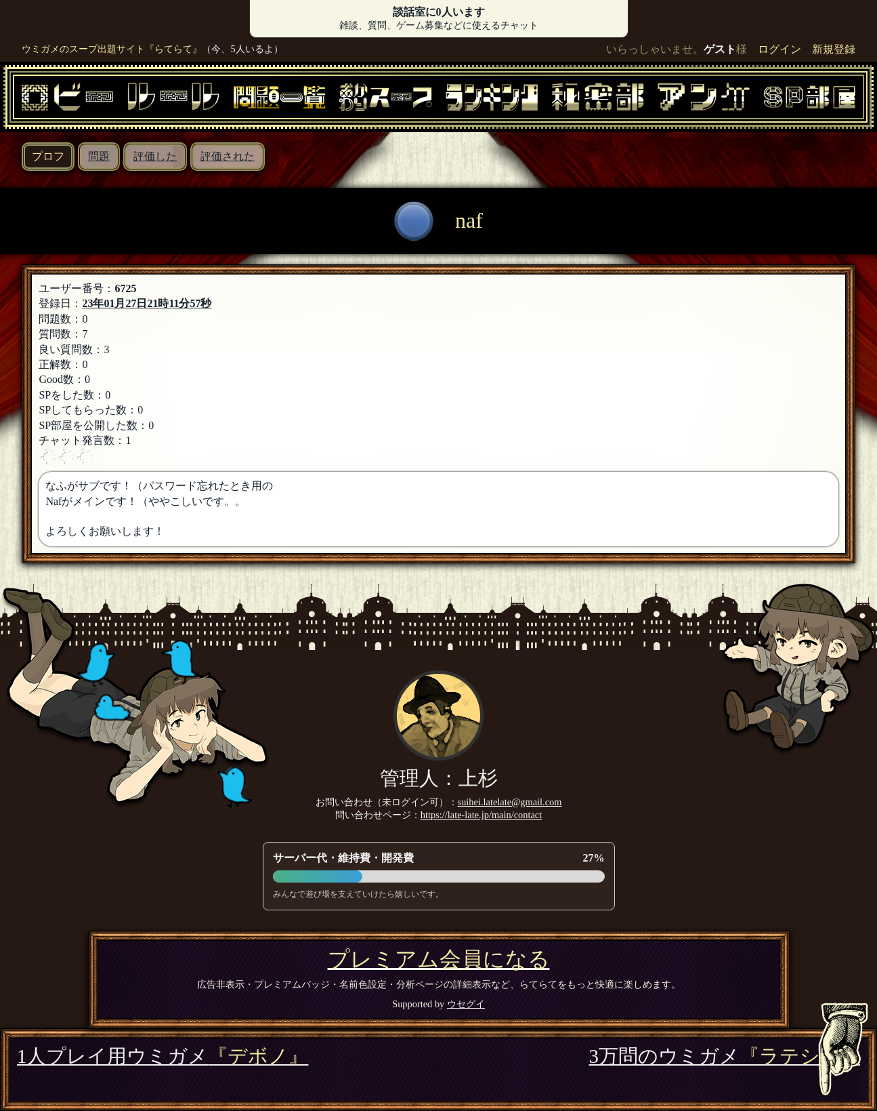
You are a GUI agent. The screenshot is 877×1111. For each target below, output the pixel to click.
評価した (155, 156)
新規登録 (833, 49)
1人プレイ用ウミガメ (162, 1056)
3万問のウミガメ (724, 1056)
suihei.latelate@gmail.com (510, 801)
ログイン (779, 49)
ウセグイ (466, 1003)
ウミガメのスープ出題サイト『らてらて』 (112, 48)
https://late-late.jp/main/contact (481, 814)
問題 (99, 156)
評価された (227, 156)
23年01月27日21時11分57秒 (146, 303)
